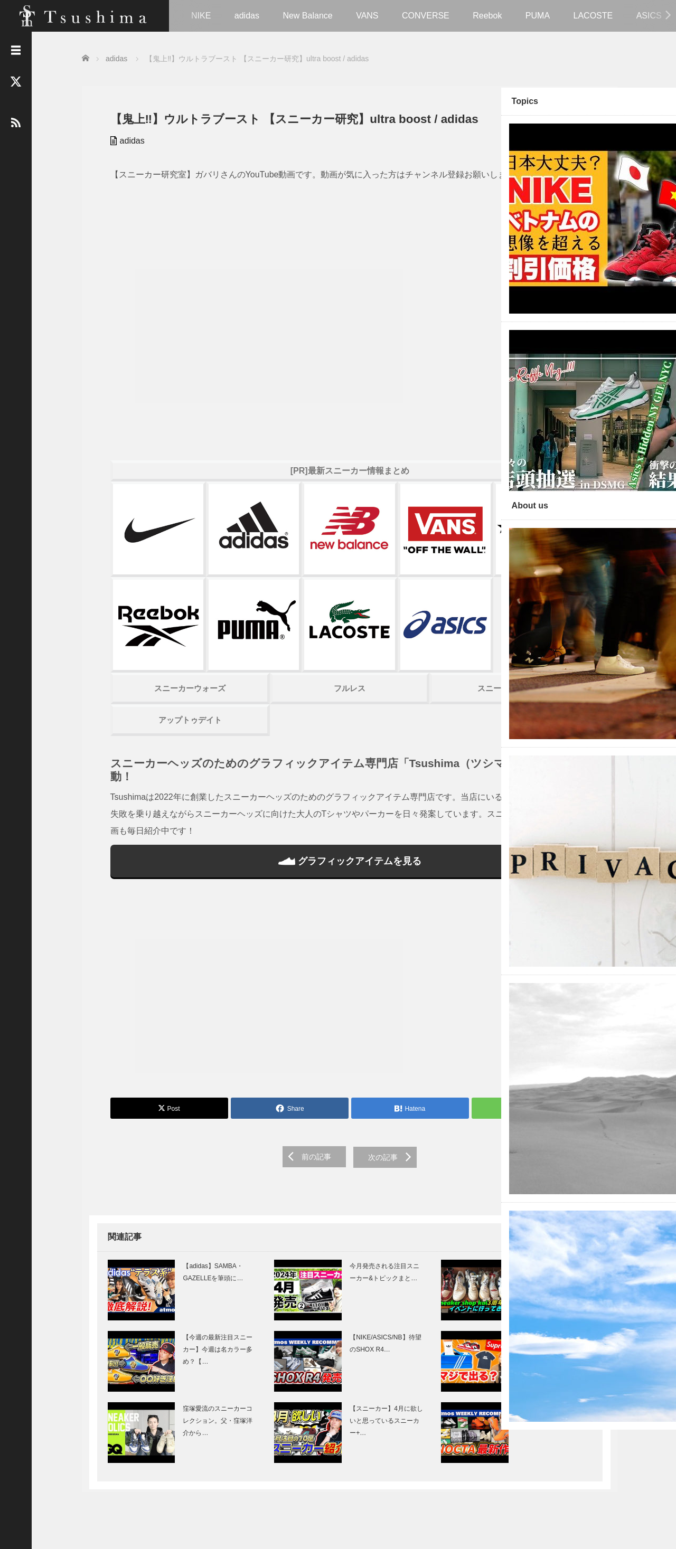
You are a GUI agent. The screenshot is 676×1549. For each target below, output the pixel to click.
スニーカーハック (406, 673)
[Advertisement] (285, 978)
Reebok (487, 15)
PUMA (537, 15)
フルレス (285, 673)
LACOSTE (593, 15)
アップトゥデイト (163, 705)
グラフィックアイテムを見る (284, 847)
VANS (367, 15)
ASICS (649, 15)
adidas (246, 15)
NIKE (201, 15)
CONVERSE (425, 15)
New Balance (307, 15)
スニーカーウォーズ (163, 673)
